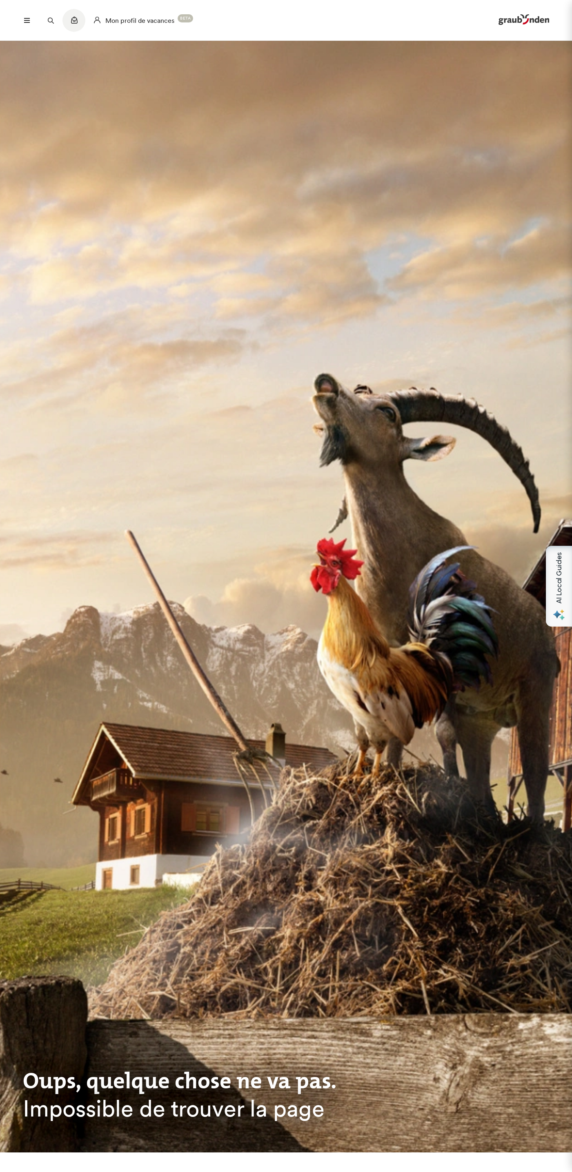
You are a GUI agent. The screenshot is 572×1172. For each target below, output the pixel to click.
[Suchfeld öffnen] (50, 20)
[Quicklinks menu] (74, 24)
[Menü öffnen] (27, 20)
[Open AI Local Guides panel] (559, 586)
